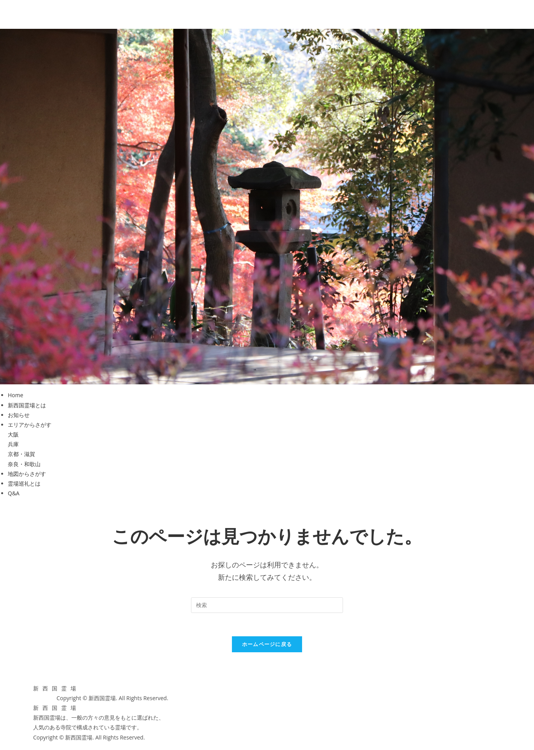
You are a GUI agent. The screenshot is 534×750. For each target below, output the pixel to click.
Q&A (13, 493)
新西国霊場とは (27, 405)
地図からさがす (27, 473)
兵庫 (13, 444)
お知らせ (19, 415)
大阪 (13, 434)
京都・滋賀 (21, 454)
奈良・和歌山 (24, 464)
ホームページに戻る (267, 644)
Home (15, 395)
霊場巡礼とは (24, 483)
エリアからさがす (29, 424)
